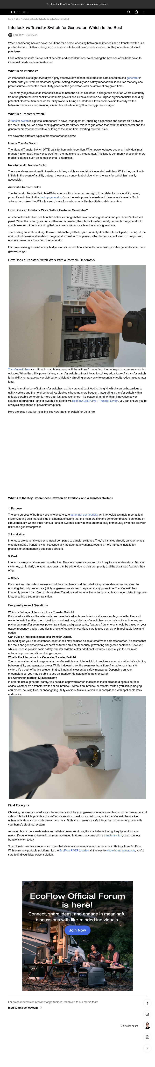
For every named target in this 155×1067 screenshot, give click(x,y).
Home (10, 19)
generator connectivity (84, 514)
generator (132, 78)
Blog (18, 19)
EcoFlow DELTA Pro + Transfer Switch (95, 400)
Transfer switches (19, 369)
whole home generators (120, 850)
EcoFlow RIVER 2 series (74, 850)
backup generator (50, 197)
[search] (128, 12)
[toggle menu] (143, 12)
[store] (136, 12)
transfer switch (20, 121)
